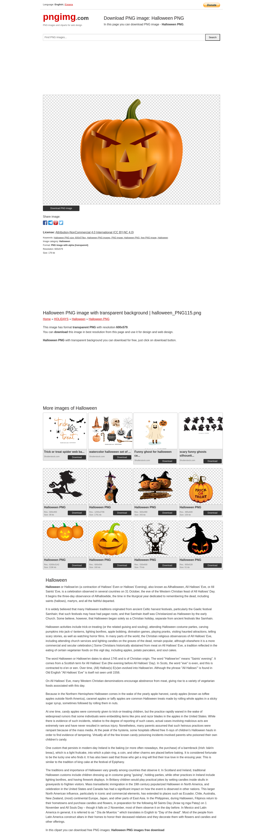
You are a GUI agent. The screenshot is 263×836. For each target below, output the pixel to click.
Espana (69, 4)
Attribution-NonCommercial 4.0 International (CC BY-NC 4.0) (94, 232)
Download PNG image (61, 208)
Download (77, 457)
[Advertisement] (131, 69)
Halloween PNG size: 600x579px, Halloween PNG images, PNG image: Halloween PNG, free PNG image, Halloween (111, 237)
